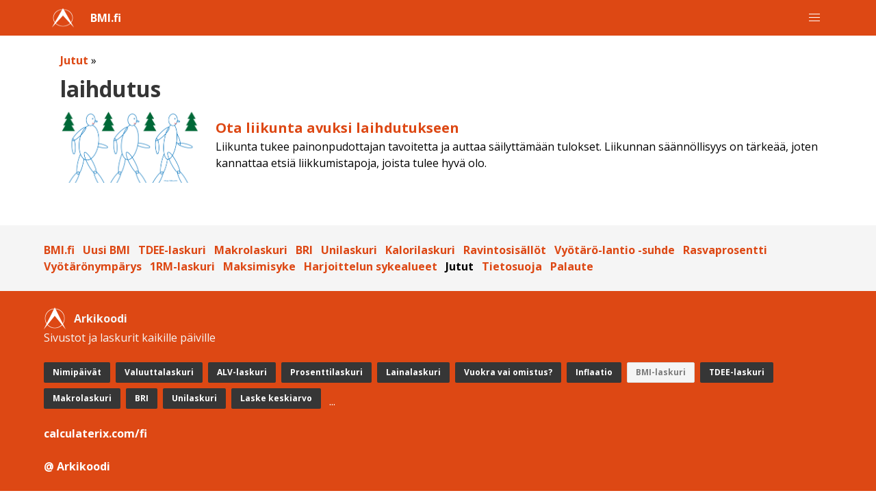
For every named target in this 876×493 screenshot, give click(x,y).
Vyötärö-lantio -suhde (614, 249)
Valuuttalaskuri (159, 372)
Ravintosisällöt (504, 249)
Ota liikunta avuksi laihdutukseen (337, 127)
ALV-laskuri (242, 372)
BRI (304, 249)
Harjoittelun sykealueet (370, 266)
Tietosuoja (512, 266)
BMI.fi (105, 17)
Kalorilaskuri (420, 249)
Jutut (74, 60)
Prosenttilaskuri (326, 372)
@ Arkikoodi (77, 466)
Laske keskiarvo (276, 398)
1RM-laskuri (182, 266)
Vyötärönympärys (93, 266)
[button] (814, 18)
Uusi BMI (106, 249)
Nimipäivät (77, 372)
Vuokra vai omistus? (508, 372)
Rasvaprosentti (725, 249)
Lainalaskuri (413, 372)
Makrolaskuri (250, 249)
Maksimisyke (259, 266)
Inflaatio (594, 372)
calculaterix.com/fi (95, 433)
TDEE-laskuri (172, 249)
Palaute (571, 266)
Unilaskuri (349, 249)
